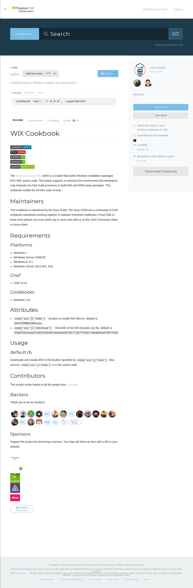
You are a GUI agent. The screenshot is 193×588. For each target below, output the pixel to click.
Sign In (178, 9)
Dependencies (35, 120)
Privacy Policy (95, 579)
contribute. (73, 384)
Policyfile (16, 93)
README (18, 120)
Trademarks (20, 573)
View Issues (161, 115)
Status (146, 579)
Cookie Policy (112, 579)
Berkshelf (29, 93)
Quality (71, 120)
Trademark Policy (131, 579)
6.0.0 (38, 73)
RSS (13, 67)
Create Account (155, 9)
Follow (109, 73)
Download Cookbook (161, 171)
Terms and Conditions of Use (71, 579)
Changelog (53, 120)
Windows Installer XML (29, 175)
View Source (161, 107)
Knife (40, 93)
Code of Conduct (46, 579)
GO (175, 33)
